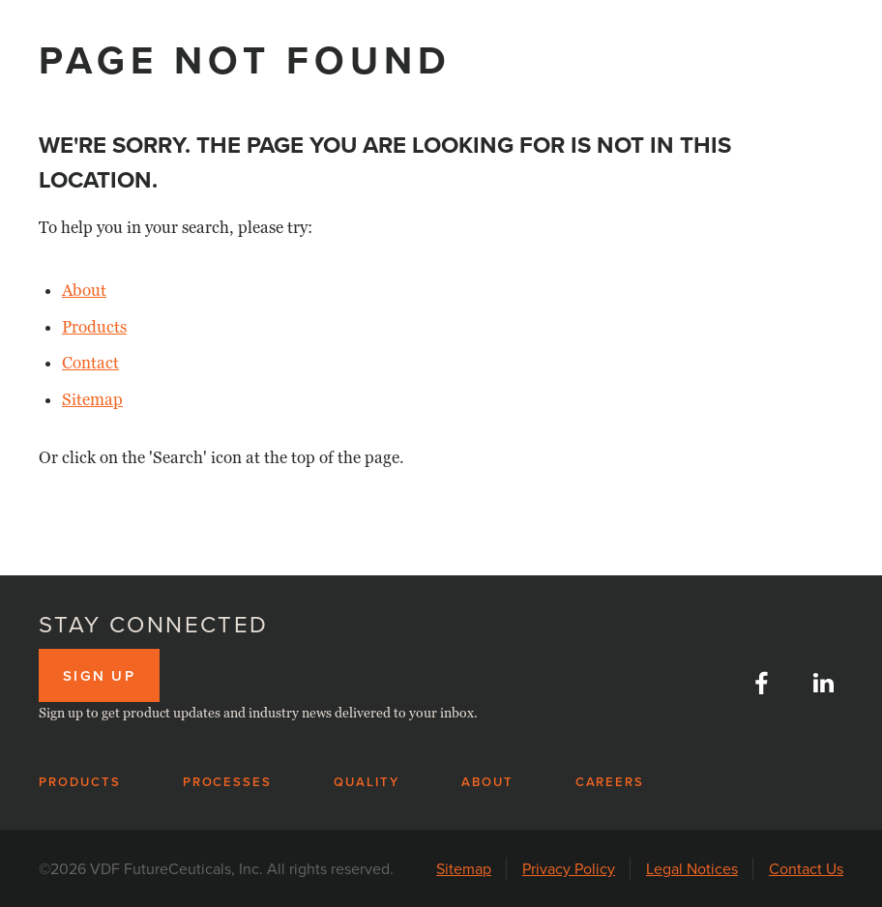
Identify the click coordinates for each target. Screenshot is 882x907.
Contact (90, 363)
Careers (610, 782)
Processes (228, 782)
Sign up (99, 675)
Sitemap (92, 400)
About (84, 290)
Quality (366, 782)
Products (94, 327)
